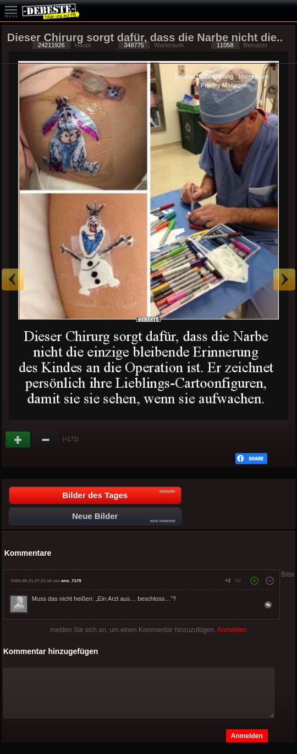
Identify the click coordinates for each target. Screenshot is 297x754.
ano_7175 (71, 580)
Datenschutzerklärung (203, 76)
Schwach (46, 440)
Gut (18, 440)
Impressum (253, 76)
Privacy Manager (223, 85)
